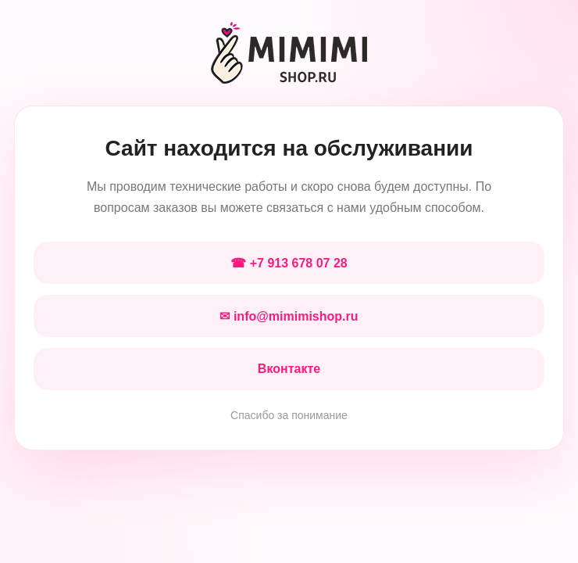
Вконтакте (289, 368)
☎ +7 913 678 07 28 (288, 263)
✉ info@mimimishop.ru (288, 316)
